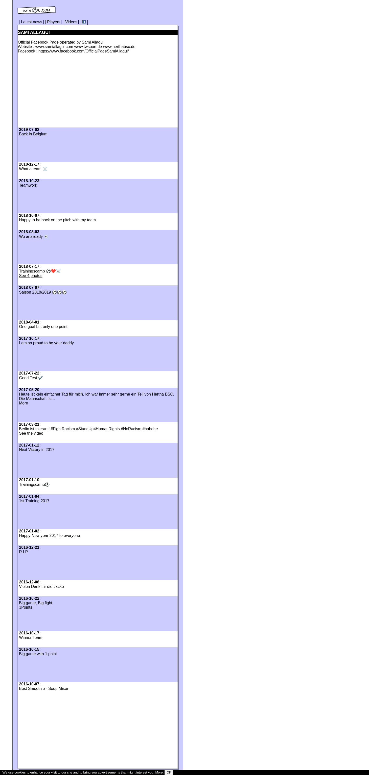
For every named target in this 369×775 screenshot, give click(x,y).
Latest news (31, 22)
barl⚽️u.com (36, 10)
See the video (31, 433)
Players (53, 22)
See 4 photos (30, 276)
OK (168, 772)
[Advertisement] (59, 91)
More (23, 403)
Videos (71, 22)
